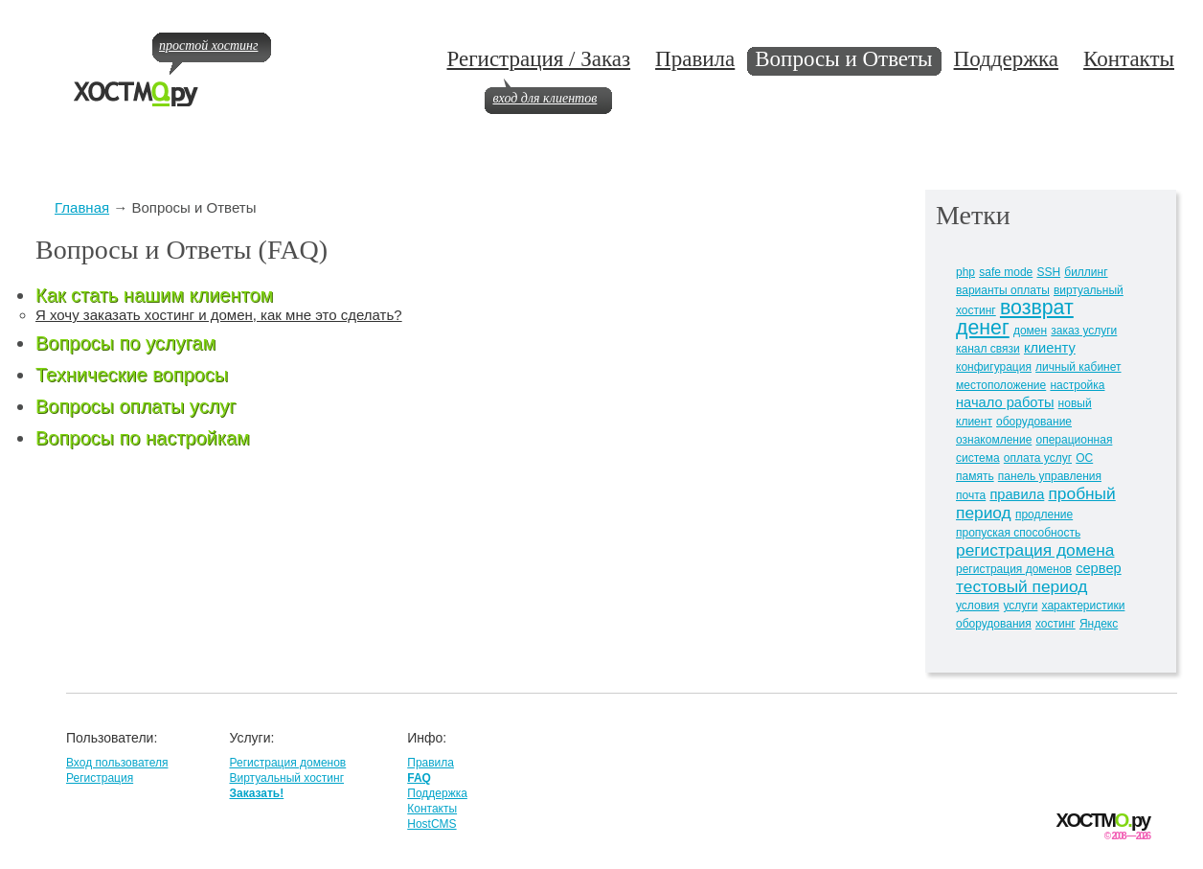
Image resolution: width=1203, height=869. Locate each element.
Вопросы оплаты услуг (136, 406)
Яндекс (1098, 623)
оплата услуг (1038, 458)
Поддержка (1006, 59)
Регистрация (99, 778)
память (975, 476)
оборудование (1034, 421)
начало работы (1005, 402)
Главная (82, 207)
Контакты (1128, 59)
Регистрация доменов (287, 762)
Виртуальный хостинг (286, 778)
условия (977, 605)
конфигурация (994, 367)
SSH (1048, 272)
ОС (1084, 458)
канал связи (988, 348)
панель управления (1049, 476)
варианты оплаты (1003, 290)
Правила (695, 59)
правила (1016, 494)
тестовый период (1021, 586)
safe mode (1006, 272)
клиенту (1050, 347)
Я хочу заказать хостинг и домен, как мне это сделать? (218, 315)
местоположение (1001, 385)
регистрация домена (1035, 550)
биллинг (1085, 272)
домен (1030, 330)
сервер (1099, 568)
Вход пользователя (117, 762)
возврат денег (1015, 317)
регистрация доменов (1014, 569)
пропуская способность (1018, 532)
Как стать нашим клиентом (154, 295)
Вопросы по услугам (125, 343)
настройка (1077, 385)
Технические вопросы (131, 374)
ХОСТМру (1102, 821)
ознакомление (994, 439)
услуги (1020, 605)
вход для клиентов (544, 98)
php (965, 272)
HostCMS (431, 824)
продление (1044, 514)
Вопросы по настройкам (142, 437)
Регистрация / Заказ (538, 59)
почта (971, 495)
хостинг (1055, 623)
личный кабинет (1078, 367)
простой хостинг (208, 45)
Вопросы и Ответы (843, 59)
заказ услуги (1084, 330)
